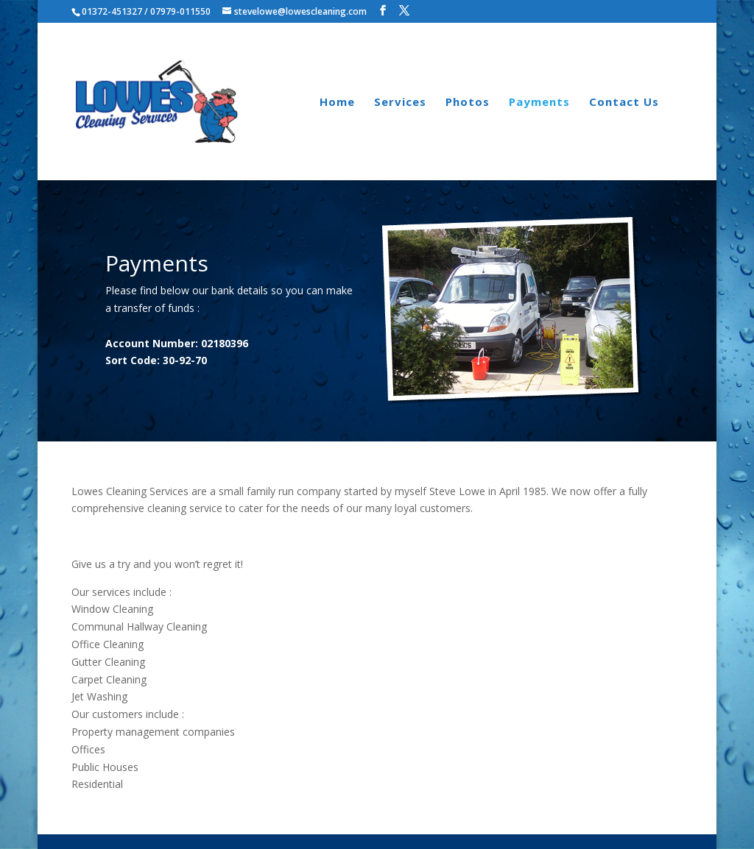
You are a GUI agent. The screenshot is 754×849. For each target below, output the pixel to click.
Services (400, 102)
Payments (539, 102)
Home (337, 102)
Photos (467, 102)
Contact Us (624, 102)
